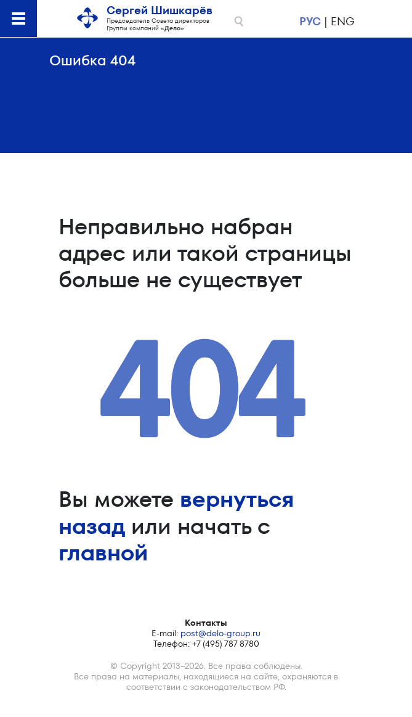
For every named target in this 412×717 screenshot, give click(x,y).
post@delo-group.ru (220, 633)
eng (342, 21)
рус (310, 21)
